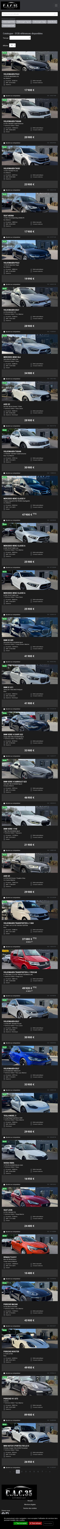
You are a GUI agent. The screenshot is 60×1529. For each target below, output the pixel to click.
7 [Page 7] (42, 1472)
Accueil (30, 1501)
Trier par (6, 38)
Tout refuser (35, 1523)
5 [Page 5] (34, 1472)
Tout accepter (21, 1523)
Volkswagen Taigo (39, 22)
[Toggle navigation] (56, 5)
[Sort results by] (20, 38)
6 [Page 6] (38, 1472)
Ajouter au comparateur (13, 95)
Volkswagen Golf (8, 25)
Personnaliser (48, 1523)
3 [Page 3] (25, 1472)
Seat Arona (52, 22)
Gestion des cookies (30, 1508)
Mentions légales (30, 1504)
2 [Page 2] (21, 1472)
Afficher (5, 46)
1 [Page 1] (17, 1472)
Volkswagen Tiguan (23, 22)
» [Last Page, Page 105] (49, 1472)
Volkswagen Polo (8, 22)
